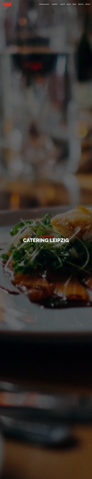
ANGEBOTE (54, 4)
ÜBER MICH (81, 4)
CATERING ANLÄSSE (44, 4)
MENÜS (74, 4)
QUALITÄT (62, 4)
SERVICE (69, 4)
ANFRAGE (87, 4)
